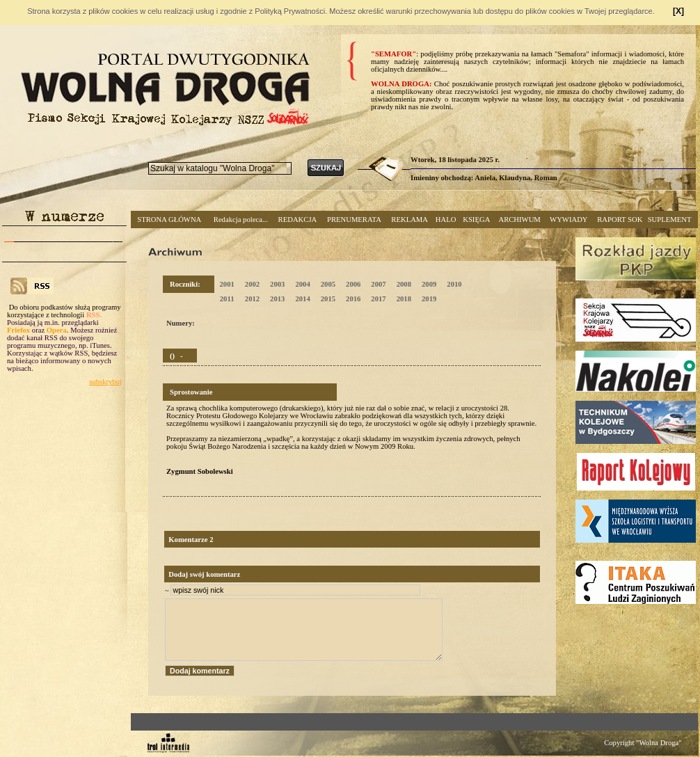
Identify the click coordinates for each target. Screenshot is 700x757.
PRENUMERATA (354, 219)
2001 (226, 284)
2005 (328, 284)
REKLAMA (409, 219)
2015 (328, 299)
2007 (378, 284)
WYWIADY (568, 219)
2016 (353, 299)
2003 (277, 284)
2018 (404, 299)
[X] (678, 11)
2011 (227, 299)
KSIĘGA (476, 219)
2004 (302, 284)
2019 (429, 299)
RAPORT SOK (619, 219)
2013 (277, 299)
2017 (378, 299)
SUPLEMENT (670, 219)
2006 (353, 284)
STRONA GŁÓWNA (169, 219)
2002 (252, 284)
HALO (446, 219)
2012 (252, 299)
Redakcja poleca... (241, 219)
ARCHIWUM (519, 219)
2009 (429, 284)
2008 (404, 284)
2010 (454, 284)
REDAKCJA (297, 219)
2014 (302, 299)
